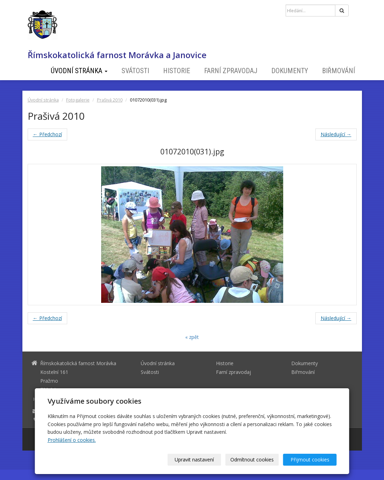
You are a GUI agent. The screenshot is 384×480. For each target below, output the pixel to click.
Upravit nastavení (194, 459)
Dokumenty (289, 71)
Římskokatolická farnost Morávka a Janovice (117, 55)
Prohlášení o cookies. (72, 440)
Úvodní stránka (79, 71)
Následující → (336, 134)
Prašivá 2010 (110, 100)
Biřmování (338, 71)
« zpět (192, 337)
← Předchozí (47, 134)
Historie (176, 71)
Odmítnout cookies (252, 459)
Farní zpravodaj (230, 71)
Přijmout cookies (310, 459)
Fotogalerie (78, 100)
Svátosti (135, 71)
